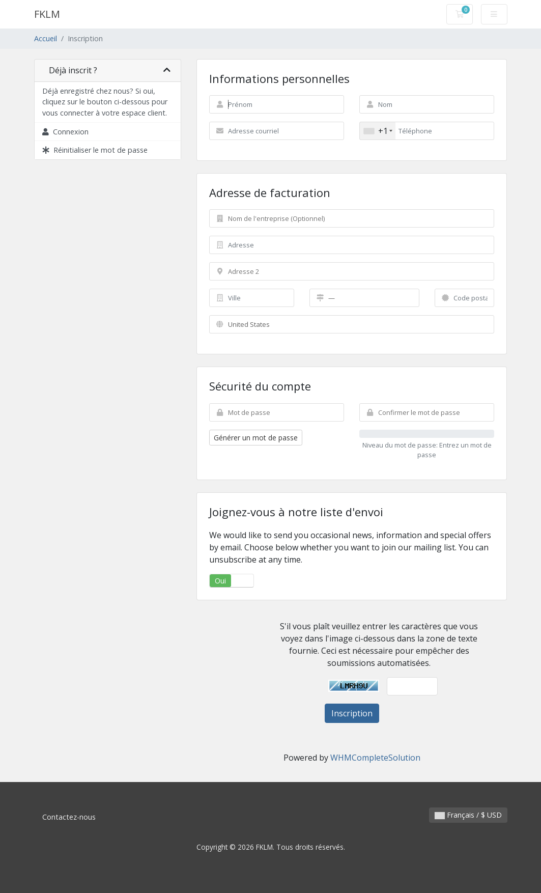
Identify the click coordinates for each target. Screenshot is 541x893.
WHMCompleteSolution (375, 757)
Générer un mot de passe (256, 437)
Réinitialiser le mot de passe (95, 150)
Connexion (65, 131)
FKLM (47, 14)
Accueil (45, 38)
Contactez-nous (69, 817)
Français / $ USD (468, 815)
